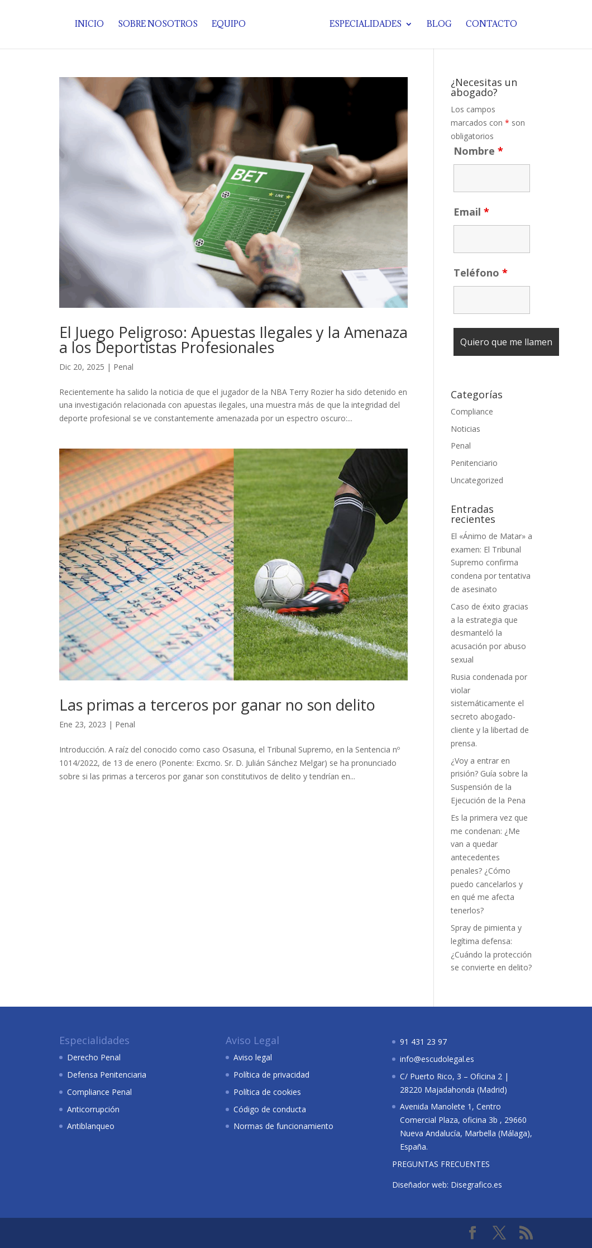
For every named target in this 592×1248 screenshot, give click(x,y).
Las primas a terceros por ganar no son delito (217, 704)
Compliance (472, 411)
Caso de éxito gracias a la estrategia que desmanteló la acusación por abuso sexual (489, 633)
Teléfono (480, 272)
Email (471, 211)
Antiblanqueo (90, 1126)
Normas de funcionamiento (283, 1126)
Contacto (489, 25)
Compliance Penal (99, 1092)
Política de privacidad (271, 1074)
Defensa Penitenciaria (106, 1074)
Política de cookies (267, 1092)
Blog (437, 25)
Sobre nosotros (160, 25)
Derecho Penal (94, 1057)
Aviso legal (252, 1057)
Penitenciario (474, 463)
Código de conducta (269, 1109)
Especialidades (363, 25)
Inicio (91, 25)
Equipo (231, 25)
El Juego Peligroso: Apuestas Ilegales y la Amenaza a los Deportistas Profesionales (233, 340)
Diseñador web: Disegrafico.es (447, 1184)
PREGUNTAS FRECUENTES (441, 1164)
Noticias (465, 428)
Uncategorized (477, 480)
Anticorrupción (93, 1109)
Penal (123, 366)
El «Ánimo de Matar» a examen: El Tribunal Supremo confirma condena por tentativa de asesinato (491, 562)
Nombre (478, 151)
